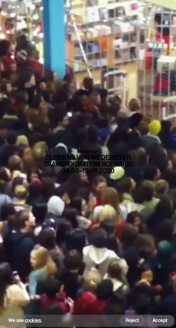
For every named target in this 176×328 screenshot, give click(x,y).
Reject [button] (132, 320)
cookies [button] (33, 320)
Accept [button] (160, 320)
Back (13, 6)
